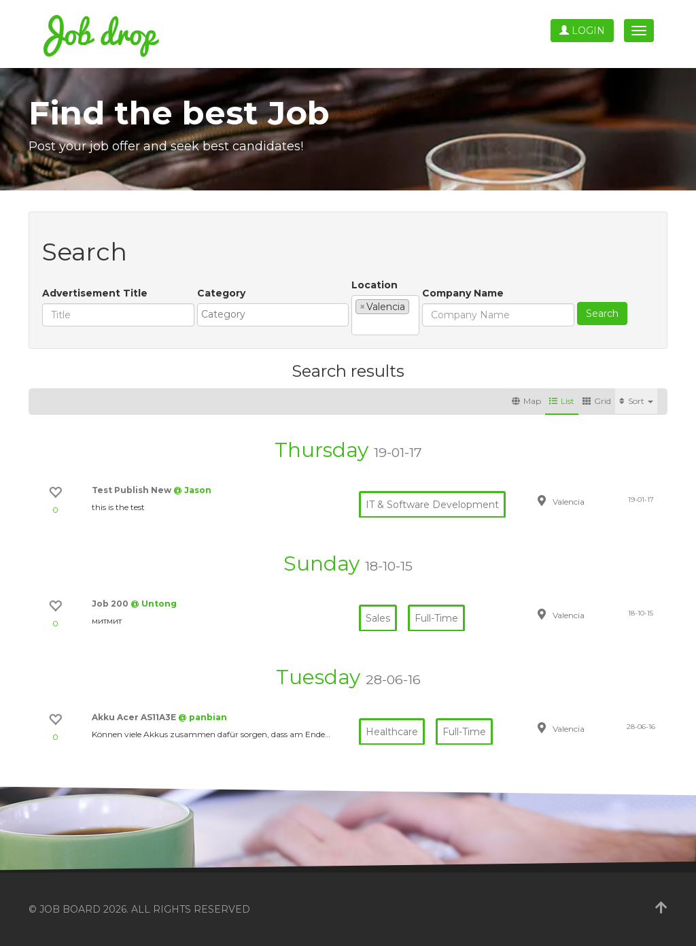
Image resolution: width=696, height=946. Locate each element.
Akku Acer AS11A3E (135, 717)
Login (582, 30)
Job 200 (111, 603)
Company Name (463, 293)
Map (526, 401)
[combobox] (273, 314)
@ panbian (202, 717)
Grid (596, 401)
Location (374, 285)
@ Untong (153, 603)
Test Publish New (132, 490)
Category (221, 293)
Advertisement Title (94, 293)
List (561, 401)
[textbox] (276, 314)
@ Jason (192, 490)
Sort (636, 401)
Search (602, 313)
